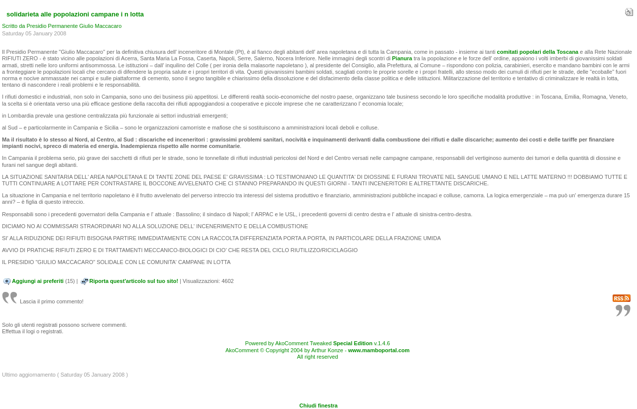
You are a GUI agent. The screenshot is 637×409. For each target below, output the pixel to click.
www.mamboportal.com (379, 350)
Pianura (402, 58)
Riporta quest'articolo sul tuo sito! (134, 281)
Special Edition (353, 343)
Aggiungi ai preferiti (38, 281)
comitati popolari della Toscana (538, 52)
